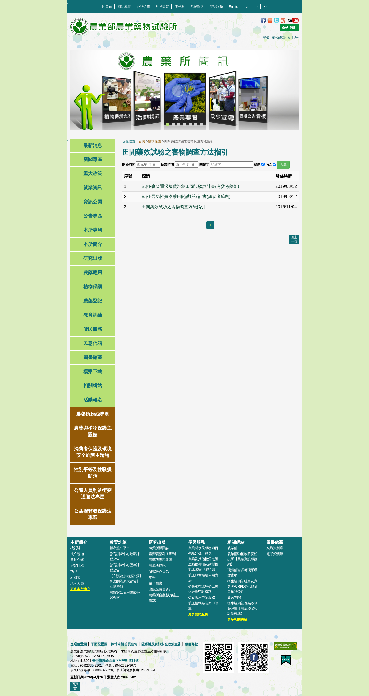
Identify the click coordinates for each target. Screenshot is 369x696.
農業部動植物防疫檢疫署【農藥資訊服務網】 (242, 559)
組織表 (75, 577)
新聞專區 (92, 159)
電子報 (180, 6)
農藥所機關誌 (159, 548)
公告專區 (92, 215)
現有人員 (77, 583)
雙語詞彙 (216, 6)
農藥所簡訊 (157, 566)
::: (68, 2)
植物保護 (279, 37)
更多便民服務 (198, 614)
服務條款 (191, 644)
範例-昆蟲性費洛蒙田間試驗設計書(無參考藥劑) (186, 196)
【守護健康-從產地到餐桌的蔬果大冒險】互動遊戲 (125, 581)
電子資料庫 (274, 554)
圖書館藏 (92, 357)
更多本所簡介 (80, 589)
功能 (73, 571)
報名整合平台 (120, 548)
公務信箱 (143, 6)
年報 (152, 577)
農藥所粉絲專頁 (92, 413)
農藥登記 (92, 300)
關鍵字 (204, 164)
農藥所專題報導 (160, 560)
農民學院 (234, 597)
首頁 (142, 141)
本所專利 (92, 230)
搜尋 (283, 165)
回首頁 (107, 6)
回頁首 (75, 686)
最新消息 (92, 145)
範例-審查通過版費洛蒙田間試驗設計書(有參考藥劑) (190, 186)
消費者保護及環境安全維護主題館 (93, 452)
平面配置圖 (99, 644)
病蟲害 (293, 37)
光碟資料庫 (274, 548)
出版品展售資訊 (160, 589)
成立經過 (77, 554)
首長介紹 (77, 560)
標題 (257, 164)
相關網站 (92, 385)
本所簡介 (92, 244)
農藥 (266, 37)
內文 (268, 164)
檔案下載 (92, 371)
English (234, 6)
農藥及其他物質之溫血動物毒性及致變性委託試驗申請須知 (203, 564)
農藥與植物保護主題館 (93, 431)
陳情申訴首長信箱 (124, 644)
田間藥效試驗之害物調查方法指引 (173, 206)
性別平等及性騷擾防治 (93, 473)
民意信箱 (92, 343)
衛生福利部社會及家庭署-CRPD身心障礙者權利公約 (242, 586)
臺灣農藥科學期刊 (162, 554)
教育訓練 (92, 314)
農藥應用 (92, 272)
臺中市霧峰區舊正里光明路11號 (115, 661)
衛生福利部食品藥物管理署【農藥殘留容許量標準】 (242, 608)
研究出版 (92, 258)
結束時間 (167, 164)
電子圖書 (155, 583)
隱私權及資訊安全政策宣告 (161, 644)
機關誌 (75, 548)
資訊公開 (92, 201)
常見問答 (162, 6)
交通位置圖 (78, 644)
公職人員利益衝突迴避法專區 (93, 493)
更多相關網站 (237, 619)
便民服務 (92, 329)
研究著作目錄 (159, 571)
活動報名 (197, 6)
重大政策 (92, 173)
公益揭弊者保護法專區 (93, 514)
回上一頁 (294, 239)
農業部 (232, 548)
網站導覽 (124, 6)
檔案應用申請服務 (201, 597)
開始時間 (128, 164)
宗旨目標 (77, 566)
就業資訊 (92, 187)
